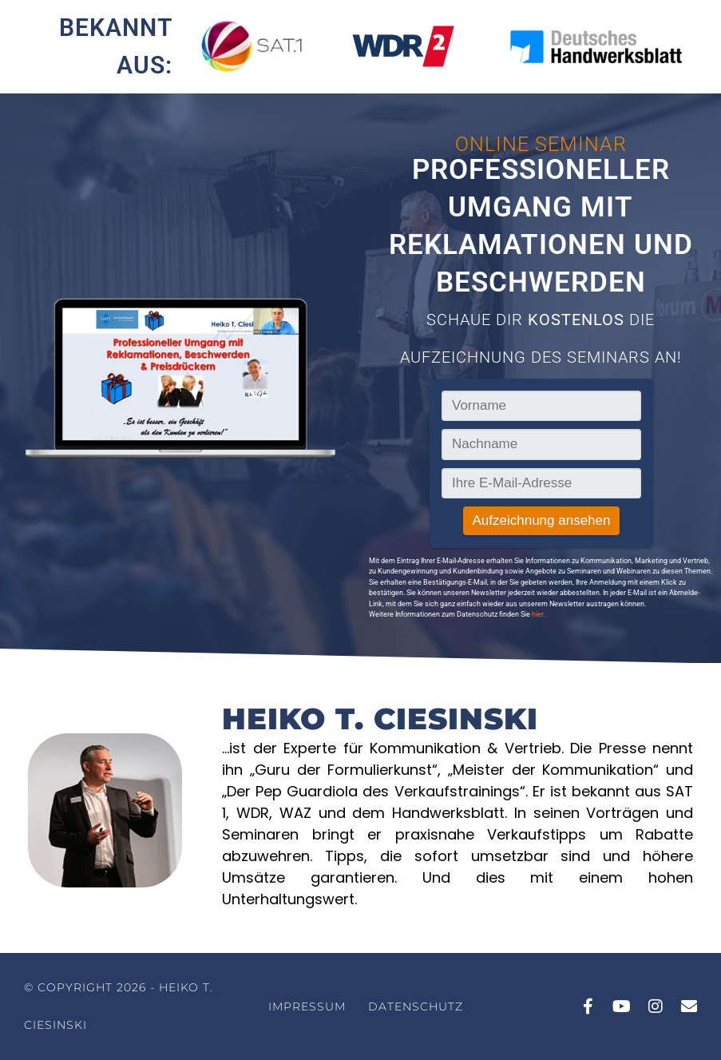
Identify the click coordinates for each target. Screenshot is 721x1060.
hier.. (539, 614)
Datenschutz (415, 1006)
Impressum (307, 1006)
